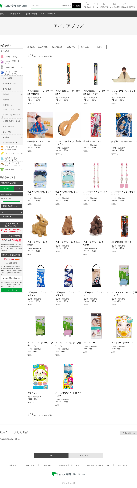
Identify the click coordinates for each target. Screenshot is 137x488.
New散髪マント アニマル (38, 141)
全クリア (18, 188)
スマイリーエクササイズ (122, 342)
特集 (2, 14)
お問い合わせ (31, 14)
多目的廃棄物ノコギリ (121, 242)
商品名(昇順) (42, 47)
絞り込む (7, 188)
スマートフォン (86, 455)
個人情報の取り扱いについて (98, 465)
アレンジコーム (90, 342)
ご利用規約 (46, 465)
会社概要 (12, 465)
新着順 (99, 47)
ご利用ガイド (29, 465)
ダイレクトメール (15, 14)
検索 (77, 6)
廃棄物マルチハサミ (92, 141)
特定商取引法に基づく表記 (69, 465)
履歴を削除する (129, 433)
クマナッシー (33, 393)
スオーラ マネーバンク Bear (67, 242)
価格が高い (85, 47)
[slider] (2, 201)
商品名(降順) (57, 47)
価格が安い (71, 47)
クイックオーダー (48, 14)
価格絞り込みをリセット (11, 206)
